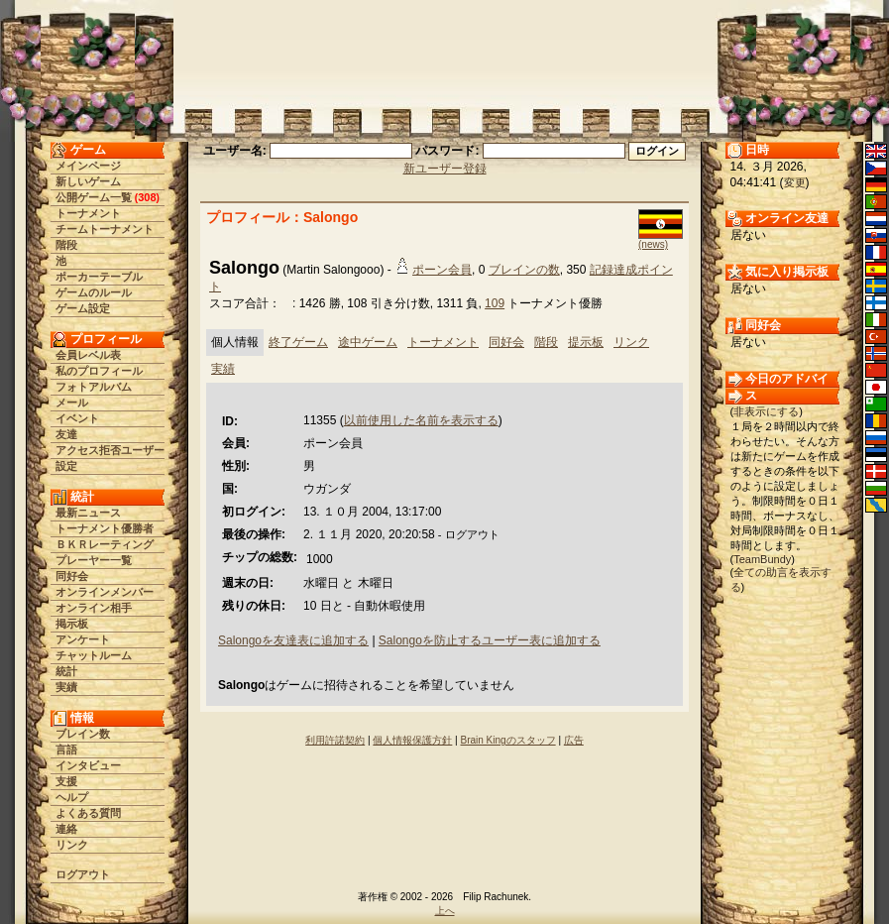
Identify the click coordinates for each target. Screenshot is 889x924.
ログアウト (83, 874)
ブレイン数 (83, 734)
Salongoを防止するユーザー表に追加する (490, 640)
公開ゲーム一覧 (94, 197)
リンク (72, 845)
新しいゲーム (88, 181)
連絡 (66, 829)
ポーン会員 (442, 270)
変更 (795, 182)
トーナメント (88, 213)
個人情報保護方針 (412, 740)
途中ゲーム (367, 342)
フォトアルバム (94, 387)
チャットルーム (94, 655)
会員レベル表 (88, 355)
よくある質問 (88, 813)
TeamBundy (762, 559)
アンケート (83, 639)
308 (147, 197)
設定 (66, 466)
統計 (66, 671)
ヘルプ (72, 797)
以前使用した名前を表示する (421, 420)
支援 (66, 781)
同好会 (72, 576)
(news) (653, 244)
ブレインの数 (524, 270)
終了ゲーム (298, 342)
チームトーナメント (105, 229)
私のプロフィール (99, 371)
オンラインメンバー (105, 592)
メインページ (88, 166)
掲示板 (72, 624)
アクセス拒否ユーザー (110, 450)
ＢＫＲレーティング (105, 544)
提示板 (586, 342)
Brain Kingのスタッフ (508, 740)
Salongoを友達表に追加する (293, 640)
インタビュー (88, 765)
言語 (66, 749)
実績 (66, 687)
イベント (77, 418)
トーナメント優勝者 (105, 528)
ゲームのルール (94, 292)
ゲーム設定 (83, 308)
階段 (66, 245)
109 (494, 303)
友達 (66, 434)
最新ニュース (88, 513)
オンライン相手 (94, 608)
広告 (574, 740)
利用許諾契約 (335, 740)
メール (72, 402)
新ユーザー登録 (445, 168)
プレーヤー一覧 (94, 560)
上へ (445, 910)
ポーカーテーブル (99, 277)
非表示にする (766, 411)
